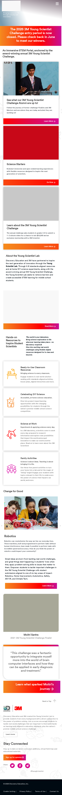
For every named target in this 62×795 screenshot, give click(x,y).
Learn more (10, 734)
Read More (50, 326)
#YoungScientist (37, 771)
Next (60, 525)
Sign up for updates (15, 757)
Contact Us (54, 791)
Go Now (51, 182)
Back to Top (50, 701)
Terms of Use (40, 791)
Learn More (49, 121)
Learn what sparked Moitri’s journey (35, 687)
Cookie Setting (9, 791)
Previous (2, 525)
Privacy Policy (25, 791)
